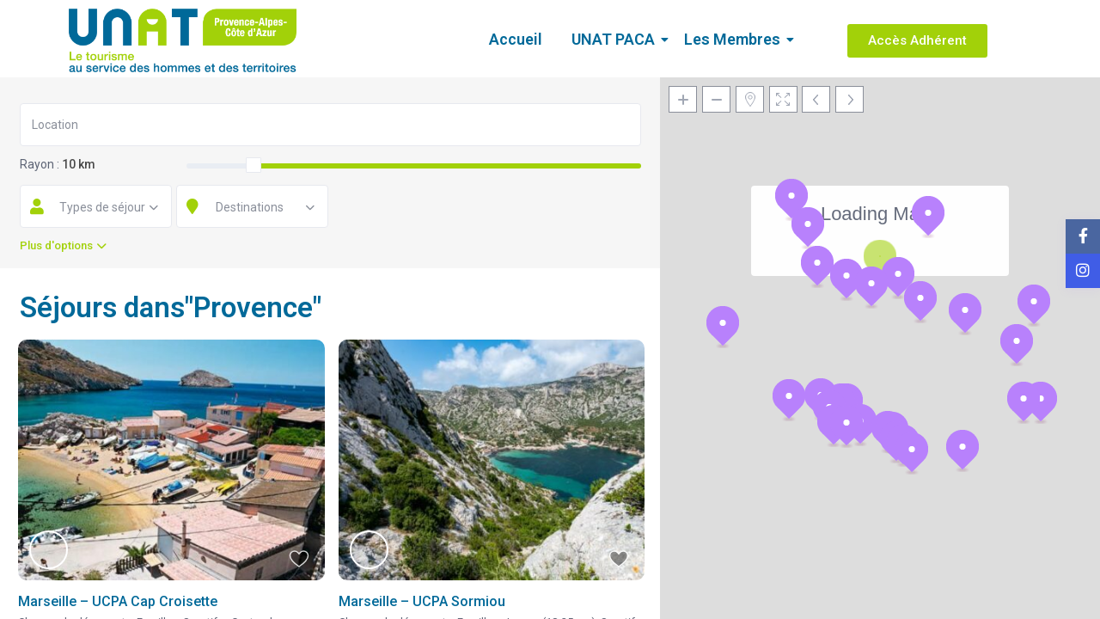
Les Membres (735, 39)
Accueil (515, 39)
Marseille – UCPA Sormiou (422, 601)
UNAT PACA (616, 39)
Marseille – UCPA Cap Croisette (117, 601)
